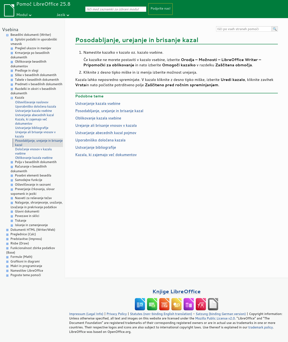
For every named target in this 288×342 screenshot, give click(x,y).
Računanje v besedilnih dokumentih (29, 168)
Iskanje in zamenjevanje (31, 225)
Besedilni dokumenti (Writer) (30, 35)
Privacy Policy (116, 314)
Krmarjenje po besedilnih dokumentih (30, 55)
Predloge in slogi (26, 70)
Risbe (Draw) (19, 243)
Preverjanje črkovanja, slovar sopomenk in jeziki (33, 191)
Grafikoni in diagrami (25, 261)
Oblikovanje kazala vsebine (34, 158)
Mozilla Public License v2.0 (215, 318)
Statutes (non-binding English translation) (161, 314)
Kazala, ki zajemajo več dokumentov (31, 121)
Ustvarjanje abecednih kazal (34, 115)
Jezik (60, 14)
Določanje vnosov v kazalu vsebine (33, 151)
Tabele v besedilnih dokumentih (37, 79)
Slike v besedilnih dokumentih (35, 75)
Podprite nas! (160, 8)
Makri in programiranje (26, 266)
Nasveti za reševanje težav (33, 198)
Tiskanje (20, 220)
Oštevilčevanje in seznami (33, 184)
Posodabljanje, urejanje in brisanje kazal (39, 142)
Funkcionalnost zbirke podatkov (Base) (30, 250)
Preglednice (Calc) (23, 234)
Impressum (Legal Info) (86, 314)
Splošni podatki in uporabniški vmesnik (34, 41)
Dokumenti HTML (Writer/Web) (32, 230)
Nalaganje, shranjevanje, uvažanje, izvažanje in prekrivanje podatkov (37, 204)
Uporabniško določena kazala (35, 106)
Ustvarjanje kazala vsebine (33, 111)
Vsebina (10, 29)
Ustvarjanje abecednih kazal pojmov (105, 132)
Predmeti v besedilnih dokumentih (38, 84)
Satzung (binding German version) (221, 314)
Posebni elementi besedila (33, 175)
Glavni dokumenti (27, 211)
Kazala (19, 97)
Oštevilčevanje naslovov (31, 102)
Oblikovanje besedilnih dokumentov (29, 63)
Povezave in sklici (27, 216)
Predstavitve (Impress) (26, 239)
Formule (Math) (21, 257)
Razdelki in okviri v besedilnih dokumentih (33, 91)
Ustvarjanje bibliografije (31, 128)
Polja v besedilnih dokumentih (36, 162)
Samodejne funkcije (28, 180)
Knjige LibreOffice (176, 291)
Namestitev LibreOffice (26, 270)
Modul (22, 14)
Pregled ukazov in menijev (33, 48)
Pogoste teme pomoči (25, 275)
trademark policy (260, 327)
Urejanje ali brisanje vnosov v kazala (35, 134)
